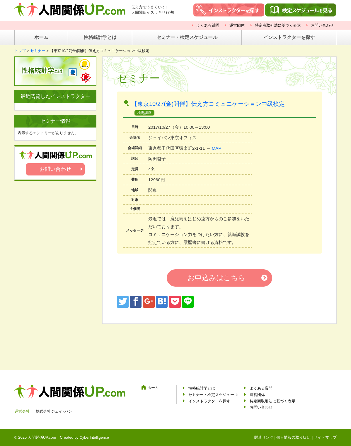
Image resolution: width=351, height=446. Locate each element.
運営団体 (237, 25)
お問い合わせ (322, 25)
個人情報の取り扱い (293, 437)
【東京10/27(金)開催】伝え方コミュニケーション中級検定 (214, 104)
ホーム (41, 37)
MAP (216, 148)
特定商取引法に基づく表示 (278, 25)
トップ (20, 51)
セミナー (37, 51)
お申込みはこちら (217, 278)
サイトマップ (325, 437)
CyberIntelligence (94, 437)
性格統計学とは (100, 37)
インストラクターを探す (289, 37)
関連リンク (263, 437)
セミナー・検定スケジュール (186, 37)
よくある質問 (207, 25)
